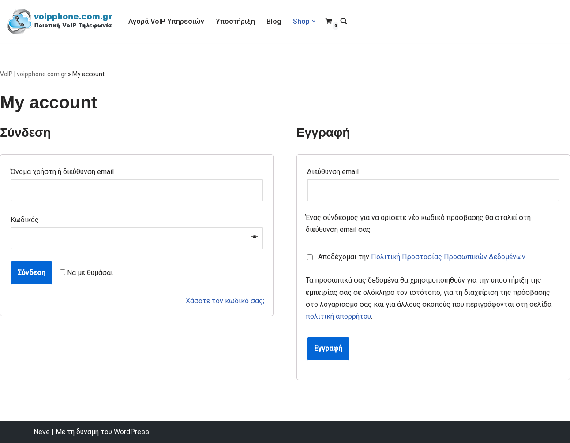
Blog (273, 21)
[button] (313, 21)
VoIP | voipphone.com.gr (33, 74)
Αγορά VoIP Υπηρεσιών (166, 21)
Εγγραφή (328, 348)
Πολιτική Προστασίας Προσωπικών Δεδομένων (448, 257)
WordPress (131, 432)
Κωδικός (27, 220)
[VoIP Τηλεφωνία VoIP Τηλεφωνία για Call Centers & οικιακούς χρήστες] (60, 21)
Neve (42, 432)
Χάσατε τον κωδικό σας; (225, 301)
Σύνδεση (31, 272)
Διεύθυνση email (335, 172)
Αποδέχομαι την (418, 257)
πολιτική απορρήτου (338, 316)
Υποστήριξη (235, 21)
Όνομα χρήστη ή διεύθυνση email (65, 172)
